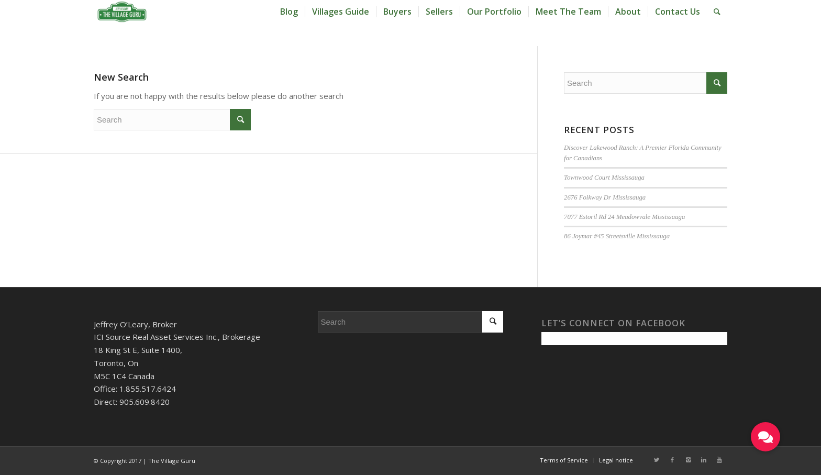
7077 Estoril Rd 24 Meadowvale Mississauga (624, 216)
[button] (765, 436)
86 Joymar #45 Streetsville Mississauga (617, 236)
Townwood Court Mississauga (604, 177)
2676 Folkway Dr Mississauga (605, 197)
